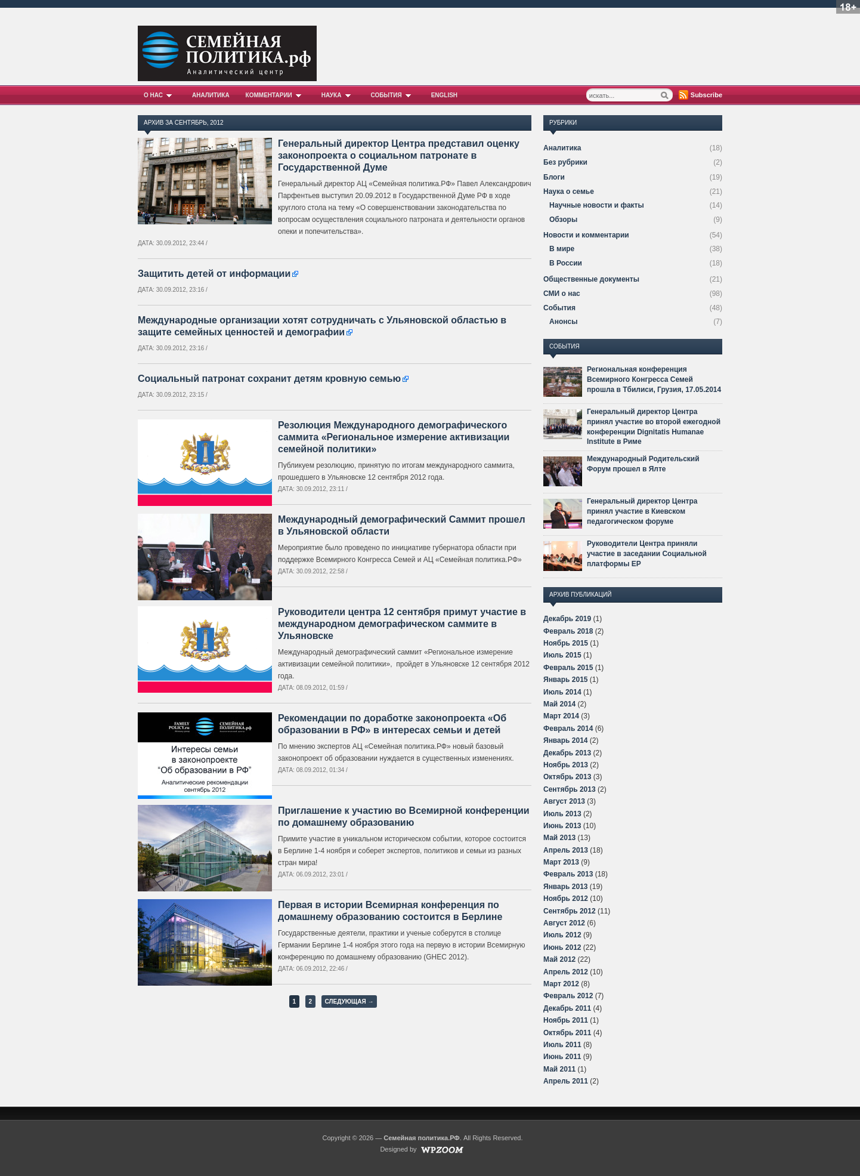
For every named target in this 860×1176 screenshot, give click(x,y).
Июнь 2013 (562, 826)
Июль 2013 (562, 814)
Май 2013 (559, 838)
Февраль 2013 (568, 874)
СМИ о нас (561, 293)
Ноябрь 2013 (565, 765)
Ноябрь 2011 (565, 1020)
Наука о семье (568, 191)
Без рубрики (565, 162)
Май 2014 (559, 704)
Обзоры (563, 219)
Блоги (554, 177)
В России (565, 263)
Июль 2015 (562, 655)
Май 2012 (559, 959)
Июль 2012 (562, 935)
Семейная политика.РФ (421, 1137)
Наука (338, 95)
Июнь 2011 (562, 1056)
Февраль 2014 (568, 728)
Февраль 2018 (568, 631)
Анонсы (563, 321)
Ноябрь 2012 (565, 898)
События (392, 95)
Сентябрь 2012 (569, 911)
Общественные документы (591, 279)
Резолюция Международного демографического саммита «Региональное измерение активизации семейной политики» (393, 437)
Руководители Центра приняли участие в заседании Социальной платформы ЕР (647, 553)
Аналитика (211, 95)
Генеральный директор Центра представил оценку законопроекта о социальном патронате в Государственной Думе (398, 155)
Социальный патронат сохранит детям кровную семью (269, 379)
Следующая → (349, 1001)
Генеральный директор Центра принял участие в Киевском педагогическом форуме (642, 511)
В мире (561, 249)
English (444, 95)
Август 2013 (564, 801)
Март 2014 (561, 716)
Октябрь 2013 (567, 777)
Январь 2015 (565, 679)
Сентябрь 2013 (569, 789)
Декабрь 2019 (567, 619)
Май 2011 (559, 1069)
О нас (160, 95)
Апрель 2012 (565, 972)
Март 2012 (561, 984)
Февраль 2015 (568, 667)
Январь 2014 (565, 740)
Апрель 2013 (565, 850)
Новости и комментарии (586, 235)
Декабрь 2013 (567, 753)
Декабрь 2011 (567, 1008)
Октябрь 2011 (567, 1033)
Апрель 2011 (565, 1081)
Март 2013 (561, 862)
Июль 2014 (562, 692)
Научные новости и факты (596, 205)
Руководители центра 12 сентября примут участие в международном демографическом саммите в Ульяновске (402, 624)
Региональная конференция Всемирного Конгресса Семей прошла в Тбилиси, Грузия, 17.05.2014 (654, 379)
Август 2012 (564, 923)
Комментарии (275, 95)
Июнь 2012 (562, 947)
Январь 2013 (565, 886)
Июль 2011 (562, 1045)
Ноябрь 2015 (565, 643)
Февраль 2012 (568, 996)
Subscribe (706, 94)
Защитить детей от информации (214, 273)
